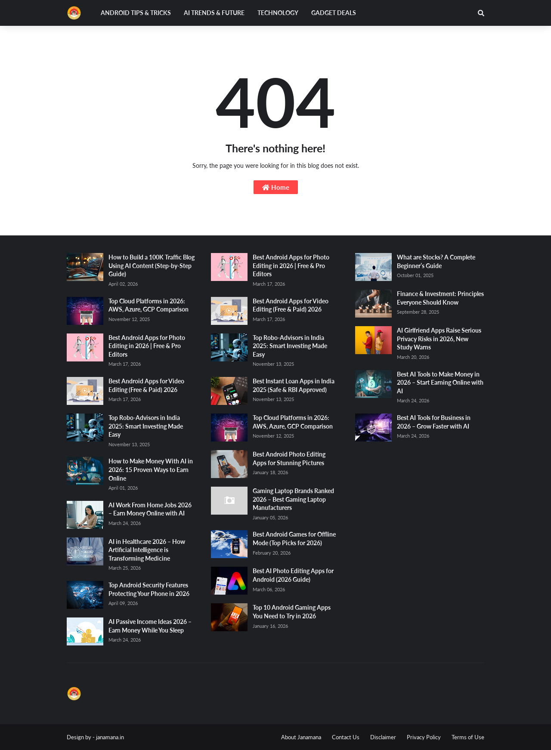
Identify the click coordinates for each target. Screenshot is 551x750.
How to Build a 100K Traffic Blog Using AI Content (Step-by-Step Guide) (151, 265)
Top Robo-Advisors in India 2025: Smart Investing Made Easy (145, 426)
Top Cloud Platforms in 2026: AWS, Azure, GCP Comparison (148, 305)
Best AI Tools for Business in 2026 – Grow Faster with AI (434, 422)
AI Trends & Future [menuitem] (214, 12)
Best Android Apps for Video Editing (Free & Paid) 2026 (146, 385)
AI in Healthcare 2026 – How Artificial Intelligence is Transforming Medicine (146, 550)
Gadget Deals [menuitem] (333, 12)
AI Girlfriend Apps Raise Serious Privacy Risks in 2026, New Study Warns (439, 339)
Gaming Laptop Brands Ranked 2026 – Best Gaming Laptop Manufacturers (293, 499)
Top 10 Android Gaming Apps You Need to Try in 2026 (292, 612)
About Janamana (301, 737)
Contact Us (345, 737)
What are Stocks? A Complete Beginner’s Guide (436, 261)
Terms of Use (468, 737)
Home (275, 187)
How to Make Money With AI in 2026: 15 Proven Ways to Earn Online (150, 469)
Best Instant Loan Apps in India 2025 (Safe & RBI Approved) (293, 385)
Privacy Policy (424, 737)
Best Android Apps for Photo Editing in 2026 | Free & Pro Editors (146, 346)
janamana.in (110, 737)
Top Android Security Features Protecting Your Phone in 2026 (148, 589)
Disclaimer (383, 737)
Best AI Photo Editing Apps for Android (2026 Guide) (293, 575)
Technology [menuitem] (277, 12)
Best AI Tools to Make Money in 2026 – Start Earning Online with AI (440, 382)
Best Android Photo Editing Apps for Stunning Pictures (289, 458)
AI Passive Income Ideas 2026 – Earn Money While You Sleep (150, 626)
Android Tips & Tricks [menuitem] (136, 12)
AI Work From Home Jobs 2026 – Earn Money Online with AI (150, 509)
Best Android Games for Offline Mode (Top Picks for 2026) (294, 538)
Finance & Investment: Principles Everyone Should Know (440, 298)
